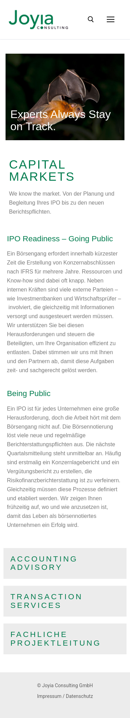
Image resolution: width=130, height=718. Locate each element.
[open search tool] (91, 19)
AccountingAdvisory (44, 563)
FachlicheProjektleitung (55, 638)
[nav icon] (110, 19)
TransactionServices (46, 601)
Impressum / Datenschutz (65, 696)
